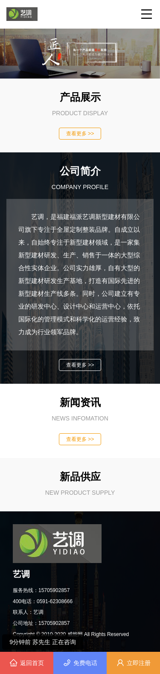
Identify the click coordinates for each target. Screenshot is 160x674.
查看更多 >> (80, 134)
